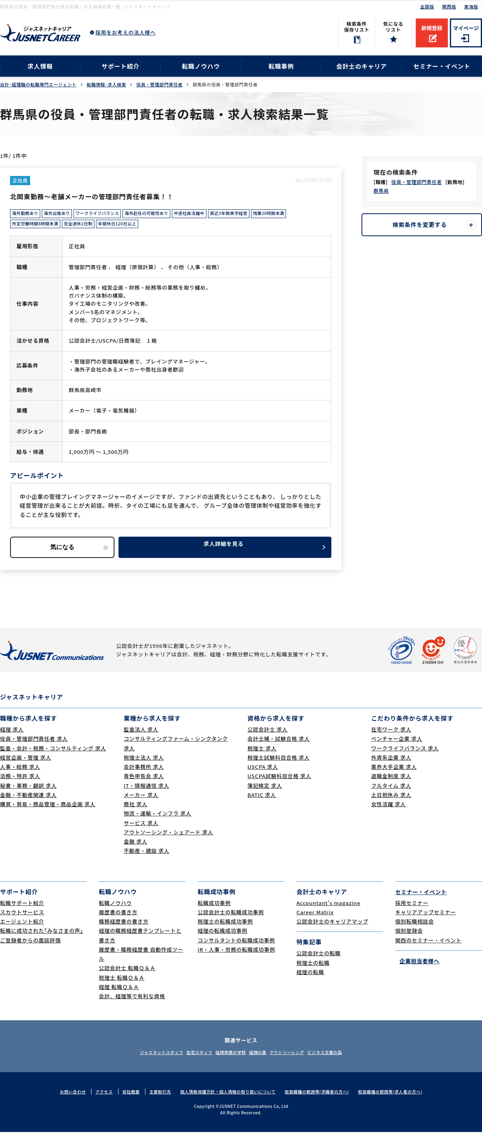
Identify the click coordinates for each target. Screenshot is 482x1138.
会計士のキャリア (361, 66)
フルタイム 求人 (391, 791)
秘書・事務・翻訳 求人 (28, 791)
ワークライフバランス (107, 215)
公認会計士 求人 (267, 735)
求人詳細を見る (225, 552)
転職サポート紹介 (22, 908)
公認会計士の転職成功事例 (231, 918)
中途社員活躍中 (209, 215)
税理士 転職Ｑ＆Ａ (122, 983)
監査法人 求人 (141, 735)
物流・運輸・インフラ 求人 (157, 819)
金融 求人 (135, 847)
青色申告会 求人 (144, 782)
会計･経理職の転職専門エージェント (38, 84)
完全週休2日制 (86, 227)
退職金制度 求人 (391, 782)
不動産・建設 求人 (147, 856)
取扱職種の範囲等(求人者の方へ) (399, 1097)
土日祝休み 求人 (391, 801)
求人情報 (40, 66)
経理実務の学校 (227, 1058)
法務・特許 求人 (20, 782)
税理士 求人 (261, 754)
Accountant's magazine (328, 908)
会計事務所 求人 (144, 772)
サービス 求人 (141, 829)
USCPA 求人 (262, 772)
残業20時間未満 (298, 215)
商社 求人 (135, 810)
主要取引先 (153, 1097)
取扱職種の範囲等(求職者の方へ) (321, 1097)
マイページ (466, 28)
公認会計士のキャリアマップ (332, 927)
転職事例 (281, 66)
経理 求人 (12, 735)
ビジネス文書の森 (342, 1058)
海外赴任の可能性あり (162, 215)
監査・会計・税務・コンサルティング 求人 (53, 754)
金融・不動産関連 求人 (28, 801)
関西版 (449, 6)
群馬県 (381, 190)
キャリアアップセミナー (425, 918)
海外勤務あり (27, 215)
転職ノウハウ (201, 66)
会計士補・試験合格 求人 (278, 744)
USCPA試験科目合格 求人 (279, 782)
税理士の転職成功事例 (225, 927)
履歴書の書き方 (118, 918)
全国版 (427, 6)
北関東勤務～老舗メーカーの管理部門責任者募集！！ (106, 196)
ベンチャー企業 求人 (396, 744)
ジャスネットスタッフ (144, 1058)
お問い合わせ (62, 1097)
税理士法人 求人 (144, 763)
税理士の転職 (313, 968)
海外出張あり (62, 215)
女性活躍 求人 (388, 810)
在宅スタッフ (189, 1058)
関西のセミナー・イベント (428, 946)
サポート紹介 (121, 66)
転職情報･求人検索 (106, 84)
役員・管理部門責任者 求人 (34, 744)
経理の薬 (261, 1058)
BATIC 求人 (261, 801)
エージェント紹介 (22, 927)
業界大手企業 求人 (394, 772)
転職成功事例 (214, 908)
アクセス (95, 1097)
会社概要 (123, 1097)
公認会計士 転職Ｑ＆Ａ (127, 974)
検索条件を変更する (421, 225)
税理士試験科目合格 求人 (278, 763)
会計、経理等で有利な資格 (132, 1002)
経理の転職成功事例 (222, 936)
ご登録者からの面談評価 (30, 946)
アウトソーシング (297, 1058)
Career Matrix (315, 918)
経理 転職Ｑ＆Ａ (119, 993)
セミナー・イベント (441, 66)
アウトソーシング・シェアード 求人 (168, 838)
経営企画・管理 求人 (25, 763)
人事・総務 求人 (20, 772)
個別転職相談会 (414, 927)
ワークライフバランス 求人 (405, 754)
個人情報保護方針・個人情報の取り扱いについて (226, 1097)
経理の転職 (310, 978)
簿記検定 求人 (264, 791)
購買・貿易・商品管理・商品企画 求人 (47, 810)
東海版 (471, 6)
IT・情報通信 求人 (146, 791)
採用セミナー (412, 908)
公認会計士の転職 (318, 959)
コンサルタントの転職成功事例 (236, 946)
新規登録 (431, 28)
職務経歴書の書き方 (124, 927)
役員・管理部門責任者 (159, 84)
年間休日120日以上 (129, 227)
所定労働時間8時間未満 (38, 227)
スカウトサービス (22, 918)
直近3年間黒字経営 (254, 215)
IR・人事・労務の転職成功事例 (236, 955)
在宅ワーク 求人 (391, 735)
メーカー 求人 (141, 801)
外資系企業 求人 (391, 763)
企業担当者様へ (417, 966)
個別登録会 (409, 936)
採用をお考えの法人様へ (126, 32)
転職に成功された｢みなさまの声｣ (41, 936)
